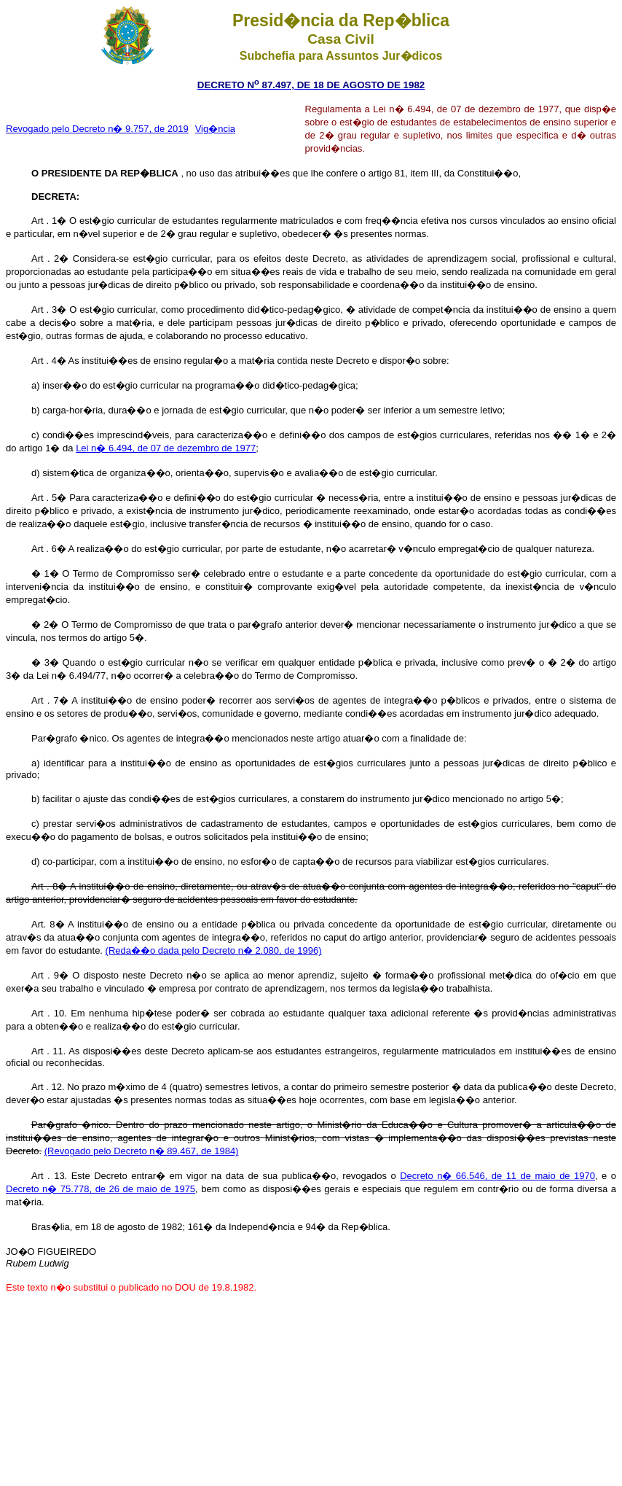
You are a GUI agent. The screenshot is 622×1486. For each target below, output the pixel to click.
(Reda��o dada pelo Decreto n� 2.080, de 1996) (214, 950)
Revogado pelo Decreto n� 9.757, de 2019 (97, 128)
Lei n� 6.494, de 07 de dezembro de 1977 (166, 448)
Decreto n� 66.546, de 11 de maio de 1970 (497, 1175)
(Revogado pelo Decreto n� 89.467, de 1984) (141, 1150)
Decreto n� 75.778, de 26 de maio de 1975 (100, 1188)
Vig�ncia (215, 128)
